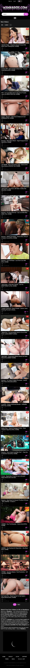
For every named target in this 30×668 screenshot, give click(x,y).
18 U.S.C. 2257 (21, 659)
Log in (14, 1)
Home (3, 656)
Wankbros (13, 665)
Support (24, 656)
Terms (7, 659)
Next (19, 604)
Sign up (10, 1)
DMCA (13, 659)
